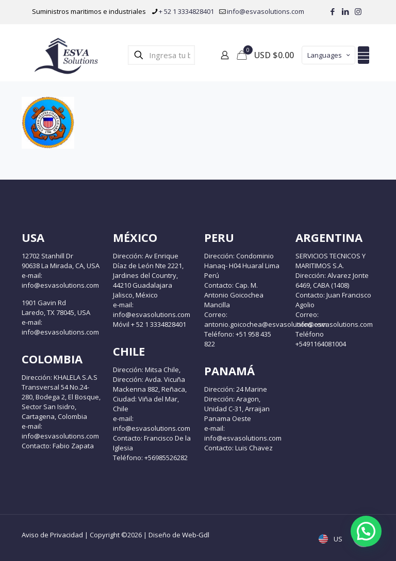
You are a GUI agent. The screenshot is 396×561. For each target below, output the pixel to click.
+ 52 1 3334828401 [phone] (186, 11)
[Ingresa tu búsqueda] (161, 55)
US (331, 539)
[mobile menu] (363, 55)
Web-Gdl (195, 534)
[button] (366, 531)
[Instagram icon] (358, 11)
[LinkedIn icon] (345, 11)
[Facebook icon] (332, 11)
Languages (329, 55)
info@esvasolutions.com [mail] (265, 11)
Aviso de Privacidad (52, 534)
